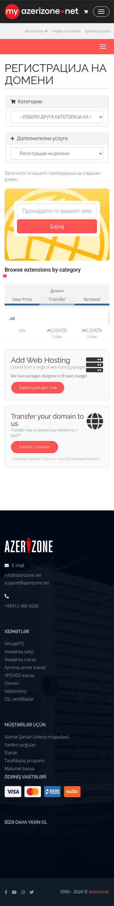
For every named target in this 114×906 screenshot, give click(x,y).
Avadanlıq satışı (19, 651)
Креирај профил (98, 31)
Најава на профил (66, 31)
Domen (12, 683)
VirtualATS (14, 644)
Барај (57, 226)
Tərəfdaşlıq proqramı (25, 760)
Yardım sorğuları (20, 745)
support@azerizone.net (27, 583)
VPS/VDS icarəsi (19, 675)
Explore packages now (38, 387)
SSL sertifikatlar (19, 699)
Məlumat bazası (20, 768)
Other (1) (5, 275)
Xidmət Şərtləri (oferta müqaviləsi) (37, 737)
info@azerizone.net (23, 575)
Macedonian (36, 31)
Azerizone (98, 891)
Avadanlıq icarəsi (20, 659)
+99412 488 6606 (21, 606)
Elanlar (11, 753)
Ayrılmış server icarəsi (25, 667)
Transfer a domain (34, 446)
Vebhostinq (15, 691)
